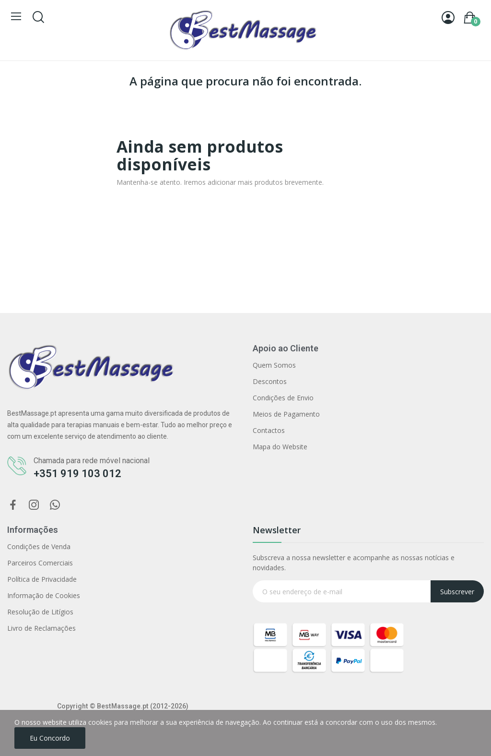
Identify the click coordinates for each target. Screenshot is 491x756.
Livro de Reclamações (41, 628)
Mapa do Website (280, 446)
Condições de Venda (38, 546)
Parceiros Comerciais (40, 562)
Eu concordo (50, 738)
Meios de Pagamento (286, 414)
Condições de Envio (283, 397)
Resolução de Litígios (40, 611)
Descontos (270, 381)
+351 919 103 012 (77, 474)
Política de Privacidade (42, 579)
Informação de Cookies (43, 595)
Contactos (269, 430)
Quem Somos (274, 365)
